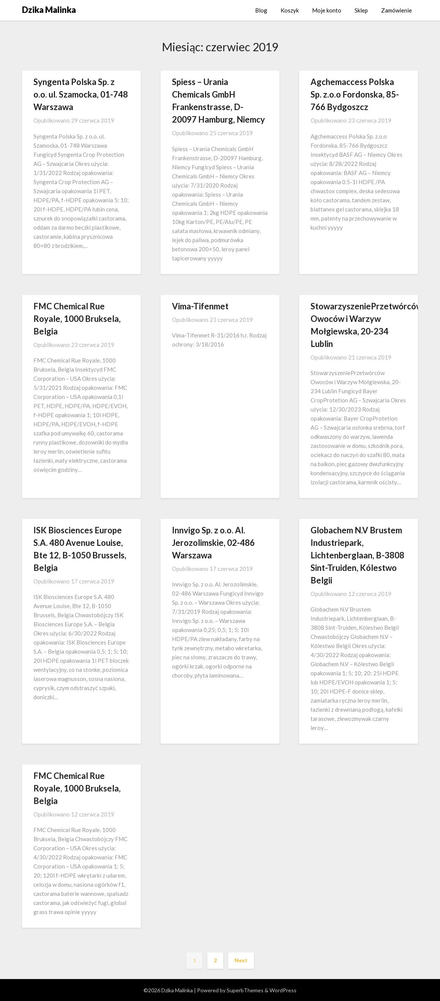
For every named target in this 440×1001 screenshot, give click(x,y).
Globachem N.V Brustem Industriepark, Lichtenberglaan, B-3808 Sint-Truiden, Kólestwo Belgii (357, 555)
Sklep (361, 10)
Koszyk (290, 10)
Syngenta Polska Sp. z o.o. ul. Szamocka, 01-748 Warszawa (80, 94)
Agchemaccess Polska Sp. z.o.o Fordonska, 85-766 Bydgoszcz (355, 94)
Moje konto (326, 10)
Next (241, 960)
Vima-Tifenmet (200, 306)
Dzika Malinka (49, 10)
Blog (261, 10)
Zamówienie (396, 10)
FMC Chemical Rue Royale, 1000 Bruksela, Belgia (77, 318)
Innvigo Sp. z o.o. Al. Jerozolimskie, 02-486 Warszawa (213, 542)
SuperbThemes (245, 990)
